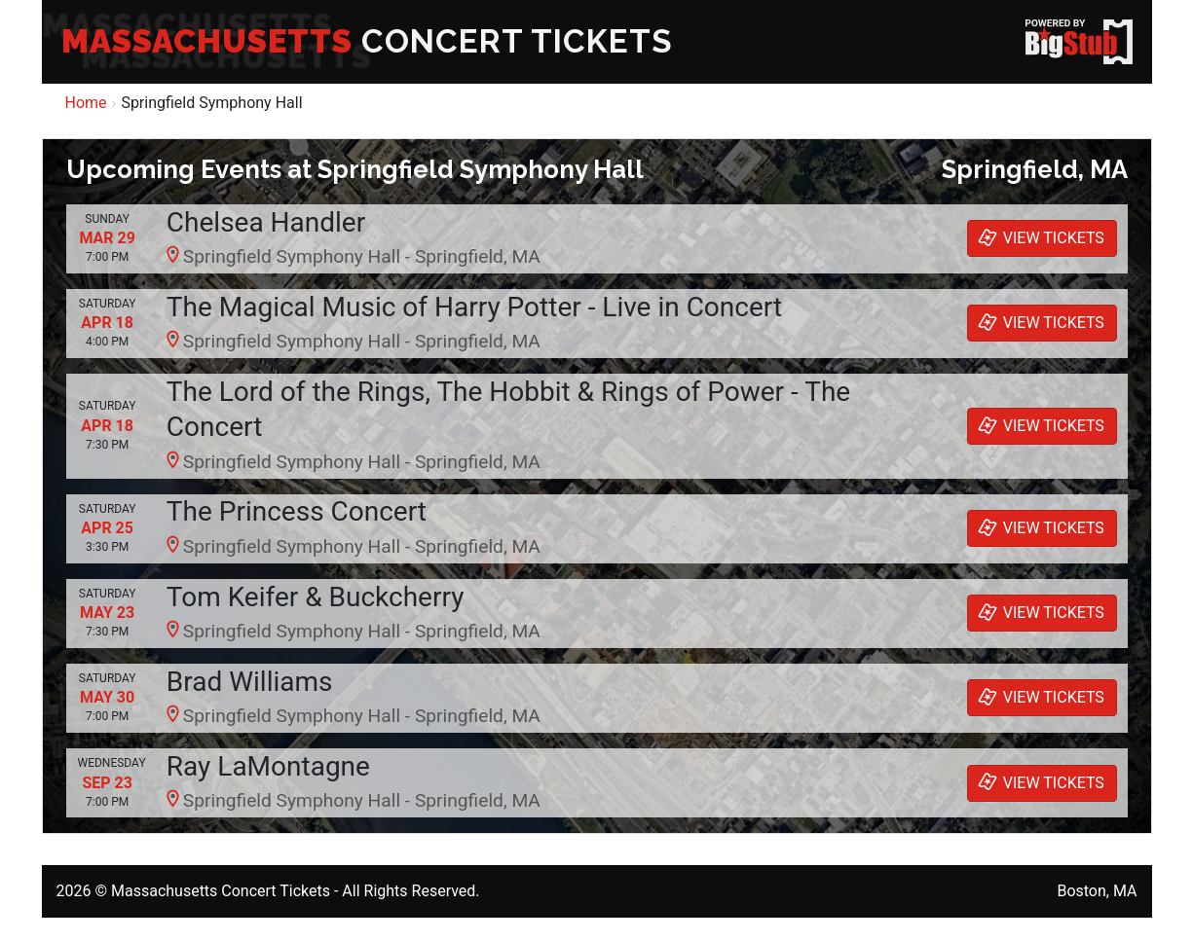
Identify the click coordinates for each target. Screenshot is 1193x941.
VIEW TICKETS (1039, 237)
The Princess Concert (297, 511)
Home (86, 102)
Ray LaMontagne (268, 766)
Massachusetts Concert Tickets (220, 891)
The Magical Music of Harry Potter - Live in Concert (474, 307)
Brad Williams (250, 682)
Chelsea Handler (266, 222)
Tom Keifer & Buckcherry (316, 597)
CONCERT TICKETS (367, 41)
